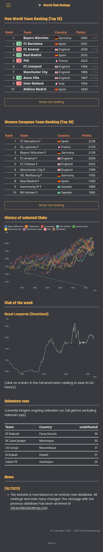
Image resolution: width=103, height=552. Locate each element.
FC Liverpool (32, 66)
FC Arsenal (31, 49)
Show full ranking (51, 102)
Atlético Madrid (34, 89)
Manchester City (35, 72)
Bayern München (36, 38)
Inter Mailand (33, 83)
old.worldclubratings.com (29, 508)
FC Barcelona (32, 44)
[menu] (8, 5)
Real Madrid (32, 55)
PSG (26, 61)
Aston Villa (31, 78)
